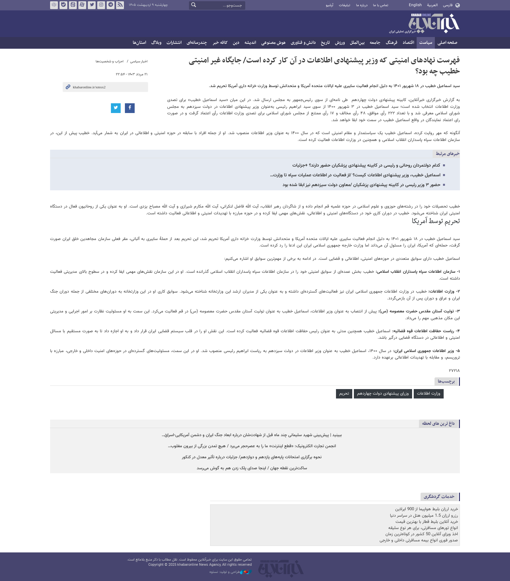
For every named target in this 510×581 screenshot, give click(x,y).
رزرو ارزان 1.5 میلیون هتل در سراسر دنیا (424, 515)
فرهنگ (391, 42)
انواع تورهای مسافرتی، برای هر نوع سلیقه (423, 528)
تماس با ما (380, 5)
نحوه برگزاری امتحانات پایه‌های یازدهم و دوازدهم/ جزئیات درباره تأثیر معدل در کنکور (252, 457)
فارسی (447, 5)
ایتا (73, 5)
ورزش (340, 42)
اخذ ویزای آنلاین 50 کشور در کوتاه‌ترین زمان (421, 534)
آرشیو (329, 5)
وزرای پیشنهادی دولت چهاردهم (383, 393)
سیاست (425, 42)
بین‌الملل (357, 42)
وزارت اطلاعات (428, 393)
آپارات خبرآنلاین (82, 5)
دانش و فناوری (303, 42)
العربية (432, 5)
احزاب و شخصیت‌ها (110, 61)
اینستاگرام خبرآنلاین (101, 5)
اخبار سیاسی (139, 61)
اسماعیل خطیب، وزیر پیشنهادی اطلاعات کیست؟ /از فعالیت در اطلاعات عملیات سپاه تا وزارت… (355, 175)
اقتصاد (408, 42)
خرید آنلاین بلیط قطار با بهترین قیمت (427, 522)
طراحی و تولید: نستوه (230, 572)
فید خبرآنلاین (120, 5)
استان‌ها (139, 42)
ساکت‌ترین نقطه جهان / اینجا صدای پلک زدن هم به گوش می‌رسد (252, 468)
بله (63, 5)
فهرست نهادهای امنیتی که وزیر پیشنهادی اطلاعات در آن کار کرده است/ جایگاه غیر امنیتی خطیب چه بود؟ (324, 66)
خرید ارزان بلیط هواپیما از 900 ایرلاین (426, 509)
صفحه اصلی (447, 42)
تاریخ (325, 42)
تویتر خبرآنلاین (91, 5)
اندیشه (250, 42)
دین (236, 42)
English (415, 5)
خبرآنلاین (424, 24)
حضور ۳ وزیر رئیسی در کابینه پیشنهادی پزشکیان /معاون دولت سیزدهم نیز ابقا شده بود (361, 185)
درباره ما (362, 5)
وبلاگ (156, 42)
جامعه (375, 42)
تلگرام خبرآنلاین (110, 5)
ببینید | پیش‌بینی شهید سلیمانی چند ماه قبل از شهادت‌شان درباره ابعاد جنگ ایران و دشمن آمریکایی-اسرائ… (252, 435)
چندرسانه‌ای (197, 42)
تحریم (344, 393)
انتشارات (174, 42)
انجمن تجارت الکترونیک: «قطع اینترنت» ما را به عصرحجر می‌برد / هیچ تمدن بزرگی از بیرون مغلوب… (252, 446)
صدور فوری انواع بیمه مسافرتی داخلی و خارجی (419, 540)
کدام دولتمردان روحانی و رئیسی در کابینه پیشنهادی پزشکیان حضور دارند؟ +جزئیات (366, 165)
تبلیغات (344, 5)
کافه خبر (220, 42)
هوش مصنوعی (273, 42)
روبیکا (54, 5)
